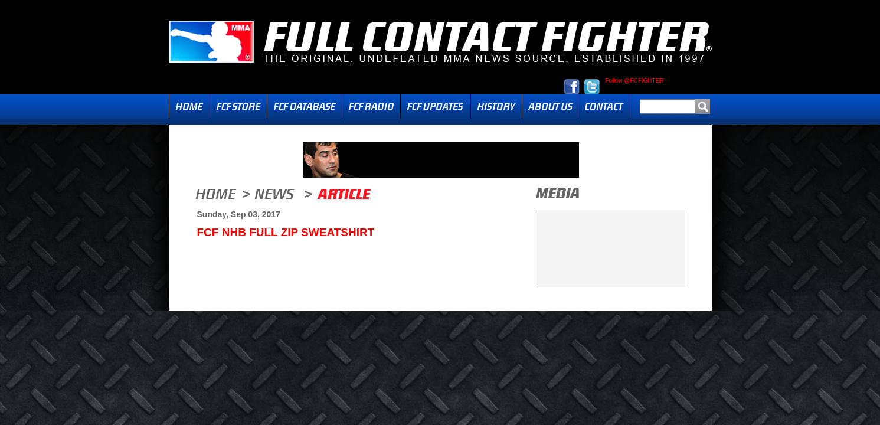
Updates (435, 106)
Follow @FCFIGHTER (635, 81)
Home (189, 106)
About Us (550, 106)
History (496, 106)
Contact (604, 106)
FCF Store (238, 106)
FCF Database (304, 106)
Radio (371, 106)
